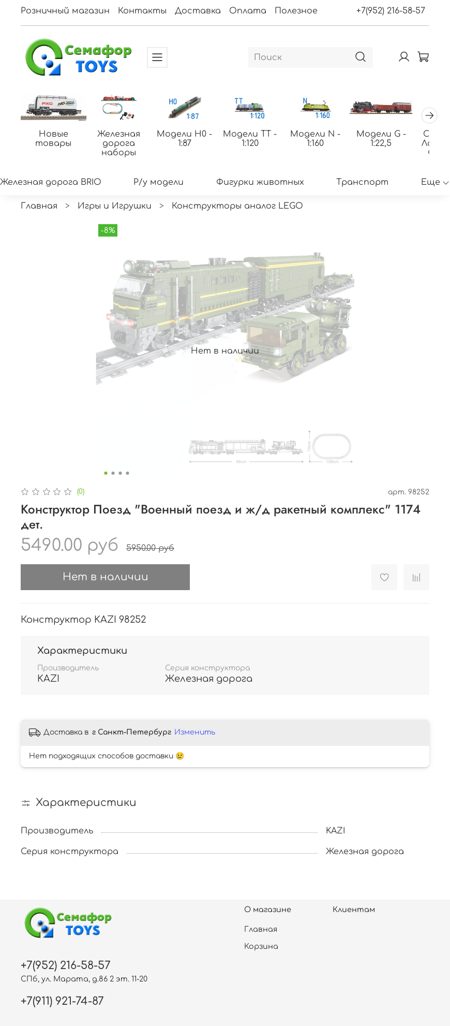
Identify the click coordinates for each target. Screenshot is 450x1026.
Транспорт (362, 189)
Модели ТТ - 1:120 (306, 140)
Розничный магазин (65, 11)
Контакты (142, 11)
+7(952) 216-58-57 (390, 11)
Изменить (194, 739)
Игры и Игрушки (115, 212)
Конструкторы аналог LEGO (237, 212)
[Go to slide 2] (113, 479)
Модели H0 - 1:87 (225, 140)
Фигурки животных (260, 189)
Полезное (296, 11)
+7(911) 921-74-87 (62, 1001)
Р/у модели (158, 189)
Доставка (198, 11)
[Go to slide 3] (120, 479)
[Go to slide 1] (106, 479)
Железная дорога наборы (143, 145)
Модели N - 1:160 (389, 140)
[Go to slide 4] (127, 479)
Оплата (247, 11)
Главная (39, 212)
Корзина (261, 946)
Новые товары (61, 140)
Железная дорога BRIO (50, 189)
